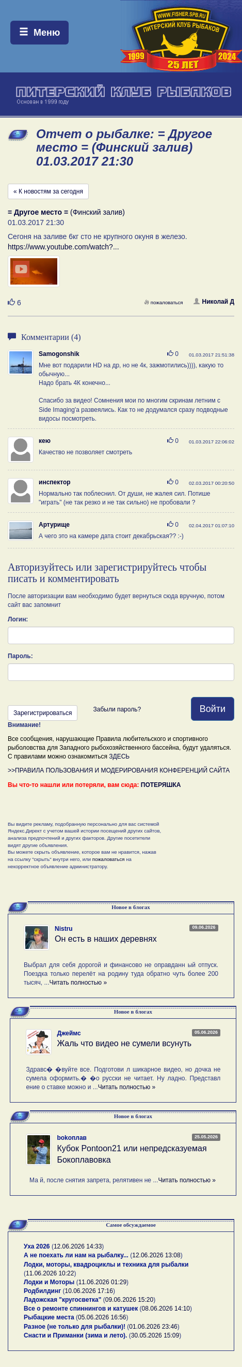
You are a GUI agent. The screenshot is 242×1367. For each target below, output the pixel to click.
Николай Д (213, 301)
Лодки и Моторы (49, 1282)
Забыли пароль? (117, 709)
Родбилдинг (42, 1291)
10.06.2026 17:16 (89, 1291)
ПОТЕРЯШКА (161, 785)
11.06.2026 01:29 (102, 1282)
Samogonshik (59, 354)
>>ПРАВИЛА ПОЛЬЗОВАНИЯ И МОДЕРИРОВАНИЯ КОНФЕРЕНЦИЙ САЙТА (119, 770)
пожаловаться (163, 302)
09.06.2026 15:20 (129, 1299)
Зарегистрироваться (42, 713)
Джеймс (68, 1033)
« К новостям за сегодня (48, 191)
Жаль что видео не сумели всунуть (124, 1043)
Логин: (18, 619)
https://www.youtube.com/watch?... (63, 247)
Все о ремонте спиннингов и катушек (81, 1308)
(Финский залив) (66, 212)
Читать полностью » (78, 982)
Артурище (54, 524)
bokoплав (72, 1137)
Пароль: (20, 656)
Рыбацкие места (49, 1317)
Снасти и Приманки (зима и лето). (75, 1335)
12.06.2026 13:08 (156, 1255)
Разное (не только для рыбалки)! (74, 1326)
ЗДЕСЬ (119, 756)
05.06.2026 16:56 (102, 1317)
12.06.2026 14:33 (78, 1246)
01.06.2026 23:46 (153, 1326)
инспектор (55, 482)
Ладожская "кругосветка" (63, 1299)
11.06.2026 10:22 (50, 1273)
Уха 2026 (37, 1246)
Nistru (64, 928)
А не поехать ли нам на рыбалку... (76, 1255)
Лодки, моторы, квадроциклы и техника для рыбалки (106, 1264)
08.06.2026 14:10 (166, 1308)
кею (45, 440)
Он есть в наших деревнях (106, 938)
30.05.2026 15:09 (155, 1335)
